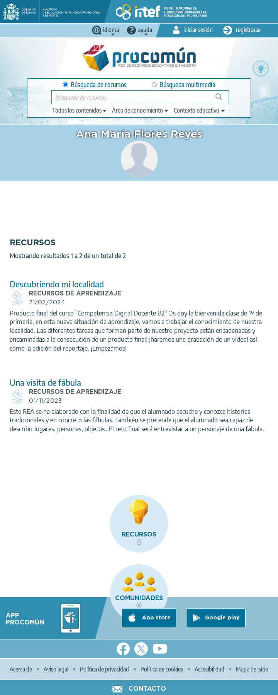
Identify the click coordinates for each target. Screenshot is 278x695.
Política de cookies (162, 669)
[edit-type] (80, 110)
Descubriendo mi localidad (57, 284)
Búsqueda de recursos (95, 85)
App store (156, 618)
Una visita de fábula (45, 382)
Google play (222, 618)
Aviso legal (56, 669)
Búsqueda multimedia (183, 85)
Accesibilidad (209, 669)
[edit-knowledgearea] (140, 110)
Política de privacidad (104, 669)
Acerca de (21, 669)
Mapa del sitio (252, 669)
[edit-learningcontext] (199, 110)
